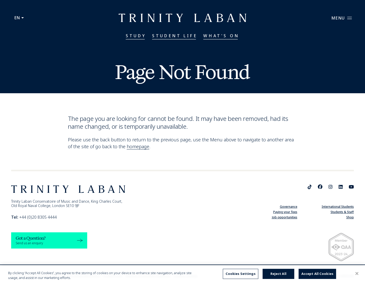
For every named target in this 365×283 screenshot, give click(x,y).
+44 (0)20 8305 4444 (34, 217)
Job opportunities (284, 217)
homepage (138, 146)
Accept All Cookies (317, 273)
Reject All (278, 273)
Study (136, 36)
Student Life (174, 36)
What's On (221, 36)
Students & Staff (342, 212)
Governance (288, 206)
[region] (182, 274)
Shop (350, 217)
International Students (338, 206)
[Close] (356, 273)
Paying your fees (285, 212)
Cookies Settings (241, 273)
